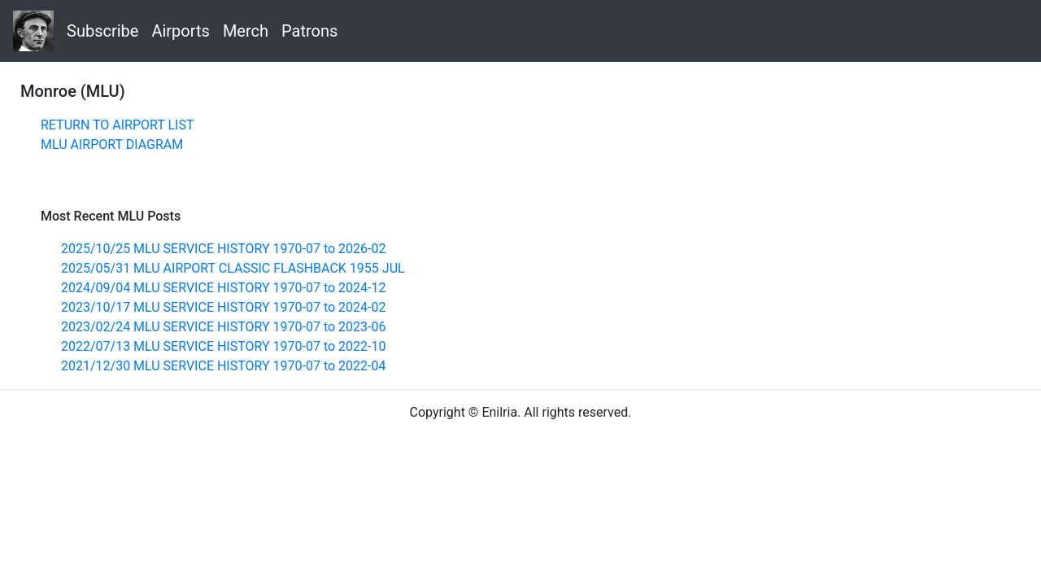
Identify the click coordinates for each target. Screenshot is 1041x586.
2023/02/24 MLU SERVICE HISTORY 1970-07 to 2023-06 (223, 327)
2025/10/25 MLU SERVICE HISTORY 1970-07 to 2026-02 (223, 248)
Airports (180, 31)
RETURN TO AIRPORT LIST (117, 125)
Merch (245, 31)
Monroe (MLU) (72, 91)
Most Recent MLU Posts (111, 216)
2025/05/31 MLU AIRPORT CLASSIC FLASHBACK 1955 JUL (233, 268)
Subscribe (102, 31)
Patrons (309, 31)
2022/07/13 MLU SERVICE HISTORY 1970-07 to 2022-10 (223, 346)
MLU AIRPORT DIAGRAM (112, 144)
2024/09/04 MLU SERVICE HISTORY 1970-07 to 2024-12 (223, 287)
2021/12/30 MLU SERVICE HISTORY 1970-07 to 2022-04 (223, 366)
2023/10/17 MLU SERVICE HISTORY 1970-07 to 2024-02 (223, 307)
